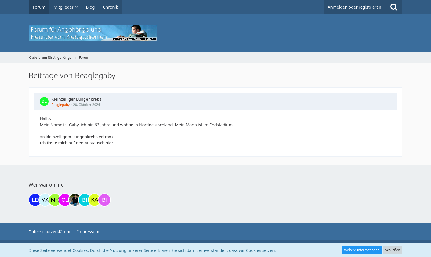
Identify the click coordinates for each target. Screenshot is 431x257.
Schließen (392, 250)
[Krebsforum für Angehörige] (215, 33)
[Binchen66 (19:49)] (84, 200)
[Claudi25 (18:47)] (64, 200)
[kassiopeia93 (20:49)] (94, 200)
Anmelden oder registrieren (354, 7)
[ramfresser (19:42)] (74, 200)
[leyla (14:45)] (35, 200)
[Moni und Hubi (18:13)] (55, 200)
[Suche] (393, 7)
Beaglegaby (60, 104)
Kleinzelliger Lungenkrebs (76, 99)
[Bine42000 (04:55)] (104, 200)
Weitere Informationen (362, 250)
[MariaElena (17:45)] (45, 200)
